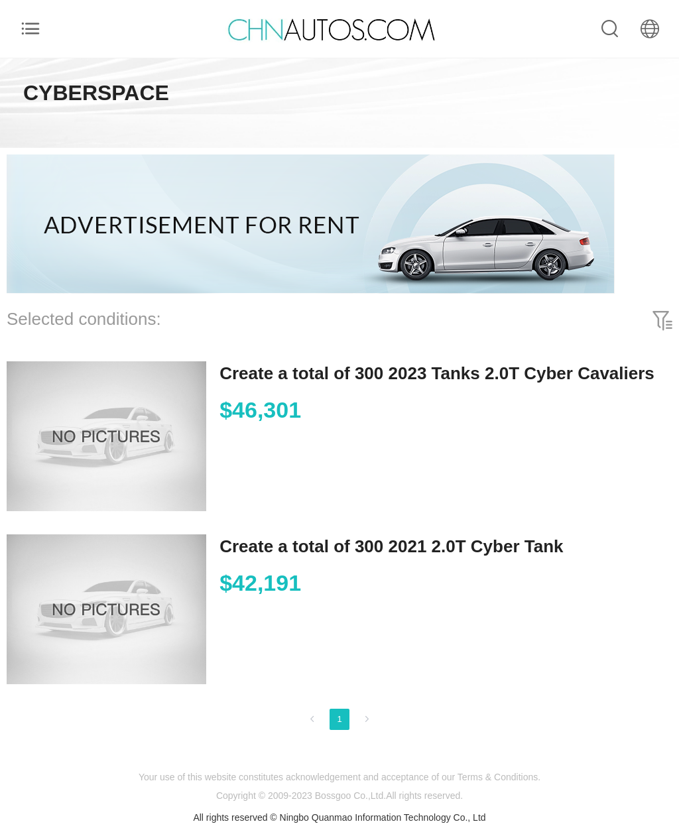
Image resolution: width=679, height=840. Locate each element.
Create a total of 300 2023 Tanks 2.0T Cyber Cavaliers (436, 373)
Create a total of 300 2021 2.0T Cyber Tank (391, 546)
